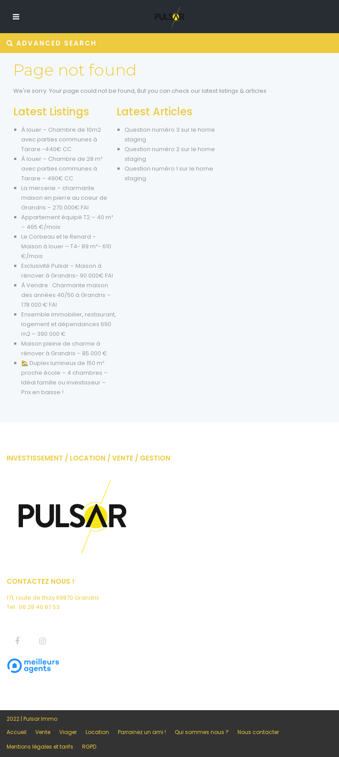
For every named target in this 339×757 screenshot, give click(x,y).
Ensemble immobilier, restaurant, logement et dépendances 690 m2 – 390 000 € (68, 324)
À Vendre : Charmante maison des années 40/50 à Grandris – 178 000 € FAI (66, 295)
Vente (42, 732)
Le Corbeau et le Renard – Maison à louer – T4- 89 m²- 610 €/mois (66, 246)
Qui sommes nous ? (202, 732)
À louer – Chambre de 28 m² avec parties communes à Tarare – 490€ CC (62, 169)
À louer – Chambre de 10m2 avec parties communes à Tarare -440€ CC (61, 139)
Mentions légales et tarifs (40, 746)
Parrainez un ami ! (142, 732)
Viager (68, 732)
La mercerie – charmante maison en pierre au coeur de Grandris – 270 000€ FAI (64, 198)
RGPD (89, 746)
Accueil (16, 732)
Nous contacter (258, 732)
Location (97, 732)
